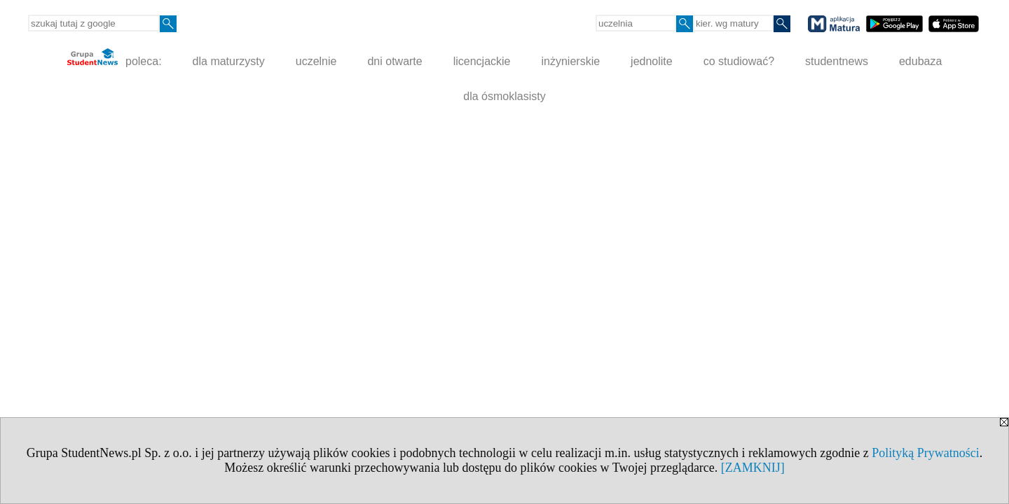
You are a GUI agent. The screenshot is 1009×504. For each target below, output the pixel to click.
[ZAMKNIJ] (753, 468)
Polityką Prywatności (926, 453)
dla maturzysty (229, 61)
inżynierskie (571, 61)
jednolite (652, 61)
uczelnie (316, 61)
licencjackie (482, 61)
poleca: (114, 57)
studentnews (836, 61)
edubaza (920, 61)
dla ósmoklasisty (504, 96)
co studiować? (738, 61)
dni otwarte (394, 61)
